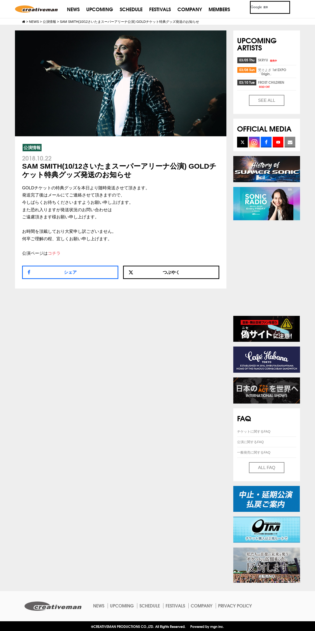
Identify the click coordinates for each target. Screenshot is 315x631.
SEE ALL (266, 100)
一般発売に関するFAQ (253, 452)
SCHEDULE (131, 9)
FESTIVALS (160, 9)
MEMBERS (219, 9)
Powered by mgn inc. (207, 626)
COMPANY (189, 9)
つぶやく (154, 272)
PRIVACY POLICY (235, 605)
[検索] (264, 7)
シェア (70, 272)
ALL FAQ (266, 467)
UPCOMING (99, 9)
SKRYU (268, 60)
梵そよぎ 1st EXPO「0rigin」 (272, 71)
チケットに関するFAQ (253, 431)
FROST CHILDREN (271, 84)
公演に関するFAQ (250, 442)
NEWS (73, 9)
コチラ (54, 253)
